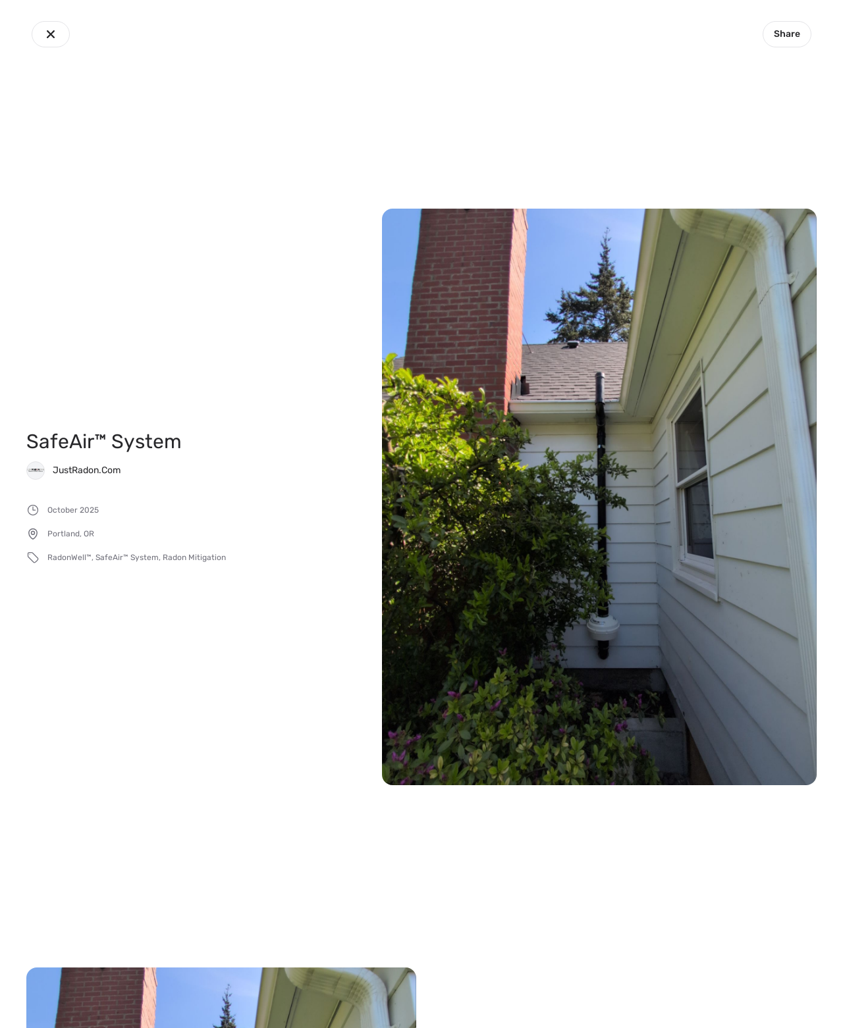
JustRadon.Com (87, 470)
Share (787, 33)
